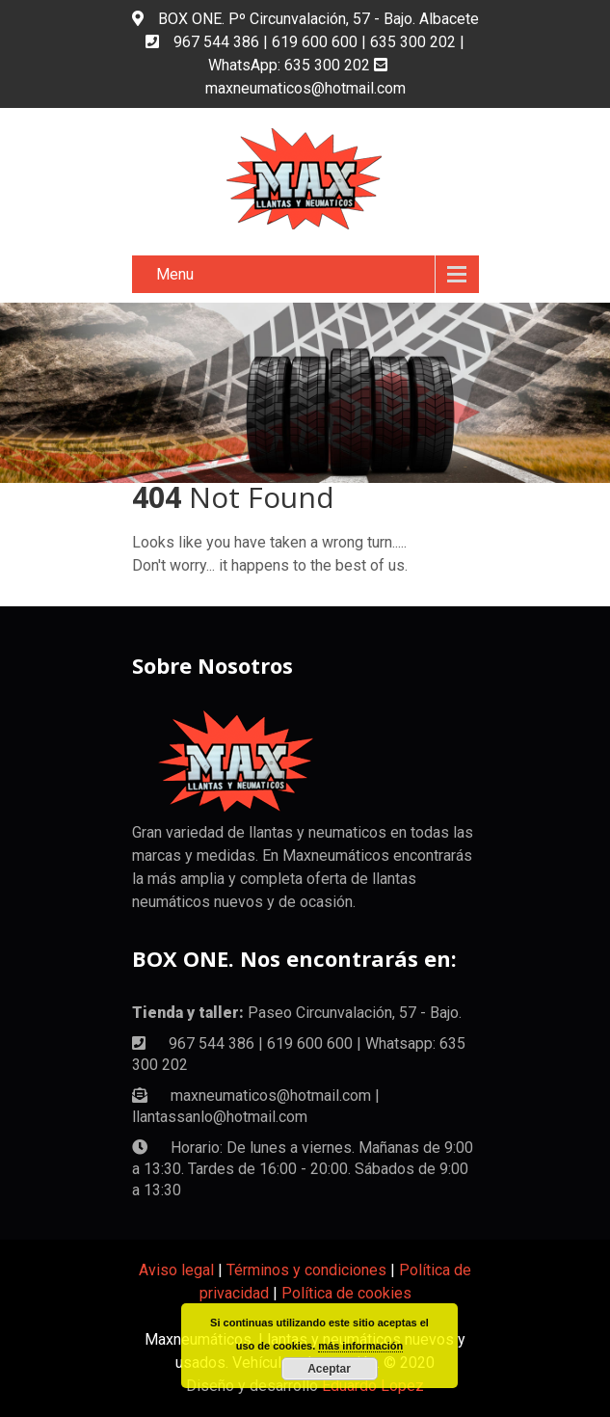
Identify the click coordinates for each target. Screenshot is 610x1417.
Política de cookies (346, 1293)
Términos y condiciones (306, 1270)
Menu (175, 274)
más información (360, 1345)
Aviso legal (176, 1270)
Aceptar (329, 1369)
